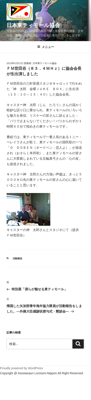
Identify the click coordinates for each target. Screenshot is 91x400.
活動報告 (17, 258)
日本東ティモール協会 (33, 25)
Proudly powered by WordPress (21, 368)
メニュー (45, 47)
